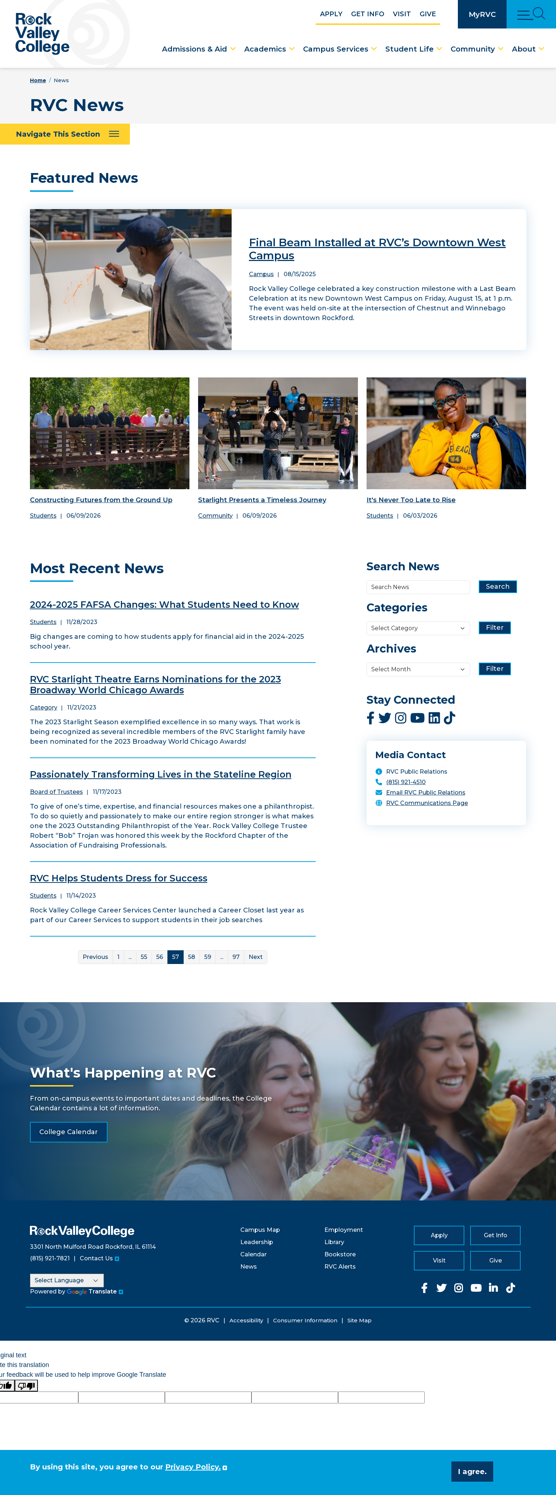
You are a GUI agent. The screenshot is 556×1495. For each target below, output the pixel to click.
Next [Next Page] (256, 957)
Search (498, 587)
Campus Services (335, 49)
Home (38, 80)
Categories (397, 607)
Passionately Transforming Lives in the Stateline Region (161, 774)
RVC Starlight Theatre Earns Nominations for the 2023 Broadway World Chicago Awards (155, 684)
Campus (261, 274)
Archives (391, 648)
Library (334, 1242)
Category (43, 707)
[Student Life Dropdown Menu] (439, 49)
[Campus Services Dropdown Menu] (374, 49)
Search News (403, 566)
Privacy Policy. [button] (193, 1467)
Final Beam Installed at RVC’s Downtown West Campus (377, 249)
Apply (331, 14)
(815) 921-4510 (406, 782)
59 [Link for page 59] (207, 957)
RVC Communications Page (427, 803)
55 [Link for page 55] (144, 957)
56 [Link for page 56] (159, 957)
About (524, 49)
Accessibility (246, 1320)
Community (473, 49)
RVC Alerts (340, 1266)
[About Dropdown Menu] (541, 49)
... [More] (130, 957)
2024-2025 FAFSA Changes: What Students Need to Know (164, 604)
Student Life (409, 49)
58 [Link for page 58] (191, 957)
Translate (92, 1291)
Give (428, 14)
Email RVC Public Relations (425, 792)
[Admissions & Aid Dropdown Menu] (233, 49)
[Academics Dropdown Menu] (291, 49)
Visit (402, 14)
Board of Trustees (56, 791)
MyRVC (482, 14)
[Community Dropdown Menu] (500, 49)
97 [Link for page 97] (236, 957)
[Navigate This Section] (65, 134)
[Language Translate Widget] (67, 1280)
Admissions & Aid (194, 49)
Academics (265, 49)
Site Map (359, 1320)
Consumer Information (305, 1320)
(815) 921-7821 (50, 1258)
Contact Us (96, 1258)
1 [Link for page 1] (118, 957)
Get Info (367, 14)
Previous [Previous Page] (95, 957)
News (248, 1266)
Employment (343, 1229)
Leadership (256, 1242)
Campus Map (260, 1229)
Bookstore (340, 1254)
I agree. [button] (472, 1471)
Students (43, 515)
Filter (495, 628)
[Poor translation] (26, 1386)
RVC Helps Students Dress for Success (118, 878)
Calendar (253, 1254)
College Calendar (68, 1132)
